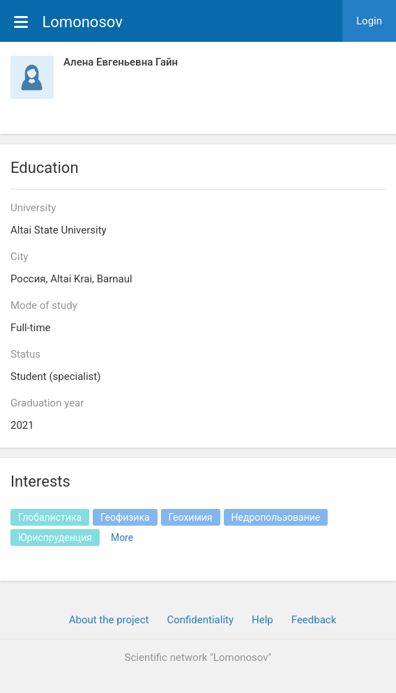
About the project (109, 620)
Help (262, 620)
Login (369, 21)
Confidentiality (200, 620)
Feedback (314, 620)
